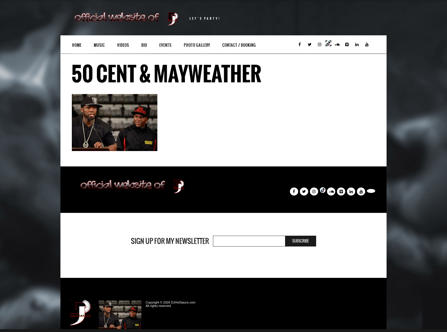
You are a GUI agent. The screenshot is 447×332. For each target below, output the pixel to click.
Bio (144, 45)
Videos (123, 45)
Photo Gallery (197, 45)
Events (165, 45)
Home (77, 45)
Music (99, 45)
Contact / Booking (239, 45)
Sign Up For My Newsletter (170, 241)
